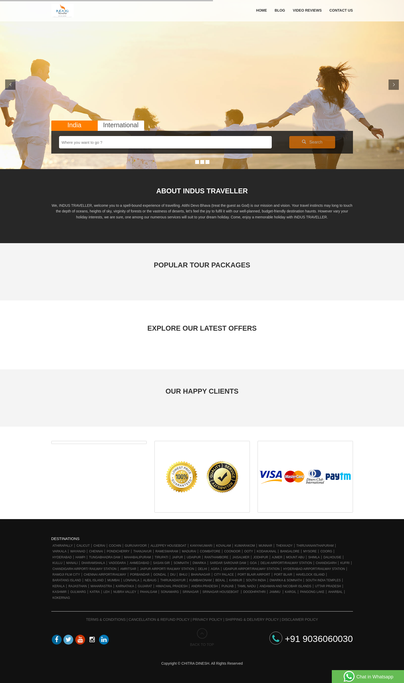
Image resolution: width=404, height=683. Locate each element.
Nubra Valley (124, 592)
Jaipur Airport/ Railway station (167, 569)
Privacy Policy (207, 619)
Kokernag (61, 598)
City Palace (224, 574)
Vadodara (117, 563)
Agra (215, 569)
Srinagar (191, 592)
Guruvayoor (136, 545)
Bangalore (290, 551)
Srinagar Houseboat (221, 592)
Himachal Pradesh (171, 586)
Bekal (220, 580)
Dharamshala (93, 563)
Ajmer (277, 557)
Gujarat (145, 586)
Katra (95, 592)
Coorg (326, 551)
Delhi (202, 569)
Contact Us (341, 10)
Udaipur (194, 557)
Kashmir (60, 592)
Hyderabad (62, 557)
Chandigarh (326, 563)
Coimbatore (210, 551)
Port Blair (283, 574)
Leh (107, 592)
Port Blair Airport (253, 574)
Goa (253, 563)
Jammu (275, 592)
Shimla (314, 557)
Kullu (58, 563)
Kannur (235, 580)
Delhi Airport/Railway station (286, 563)
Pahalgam (148, 592)
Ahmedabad (139, 563)
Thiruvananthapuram (315, 545)
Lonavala (131, 580)
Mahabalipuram (137, 557)
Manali (72, 563)
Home (261, 10)
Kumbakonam (200, 580)
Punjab (227, 586)
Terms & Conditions (106, 619)
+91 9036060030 (311, 639)
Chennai (96, 551)
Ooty (248, 551)
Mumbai (113, 580)
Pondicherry (118, 551)
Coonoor (232, 551)
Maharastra (101, 586)
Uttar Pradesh (328, 586)
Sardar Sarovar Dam (228, 563)
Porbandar (140, 574)
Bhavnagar (200, 574)
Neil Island (94, 580)
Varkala (60, 551)
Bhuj (183, 574)
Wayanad (77, 551)
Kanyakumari (201, 545)
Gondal (160, 574)
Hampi (80, 557)
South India (256, 580)
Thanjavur (142, 551)
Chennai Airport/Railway (105, 574)
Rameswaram (166, 551)
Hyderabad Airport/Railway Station (314, 569)
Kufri (345, 563)
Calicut (83, 545)
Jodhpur (260, 557)
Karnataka (125, 586)
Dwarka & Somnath (286, 580)
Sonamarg (170, 592)
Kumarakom (245, 545)
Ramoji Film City (66, 574)
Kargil (290, 592)
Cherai (99, 545)
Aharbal (335, 592)
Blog (280, 10)
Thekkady (284, 545)
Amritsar (128, 569)
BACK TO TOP (202, 637)
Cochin (115, 545)
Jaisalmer (241, 557)
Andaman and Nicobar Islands (285, 586)
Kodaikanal (267, 551)
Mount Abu (295, 557)
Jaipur (177, 557)
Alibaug (149, 580)
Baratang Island (67, 580)
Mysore (310, 551)
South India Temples (323, 580)
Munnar (265, 545)
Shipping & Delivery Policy (252, 619)
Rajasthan (77, 586)
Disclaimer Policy (300, 619)
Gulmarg (78, 592)
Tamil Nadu (246, 586)
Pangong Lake (312, 592)
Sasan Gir (161, 563)
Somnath (181, 563)
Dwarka (199, 563)
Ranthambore (216, 557)
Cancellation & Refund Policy (159, 619)
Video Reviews (307, 10)
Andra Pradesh (204, 586)
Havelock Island (310, 574)
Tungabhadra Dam (104, 557)
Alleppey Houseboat (168, 545)
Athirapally (63, 545)
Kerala (59, 586)
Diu (173, 574)
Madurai (189, 551)
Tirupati (161, 557)
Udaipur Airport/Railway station (251, 569)
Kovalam (223, 545)
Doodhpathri (254, 592)
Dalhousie (332, 557)
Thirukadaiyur (173, 580)
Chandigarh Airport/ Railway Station (85, 569)
